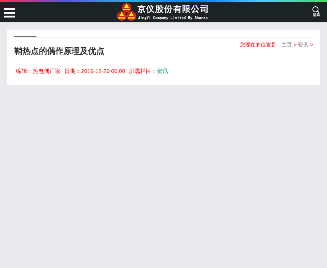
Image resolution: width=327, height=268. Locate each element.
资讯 (303, 45)
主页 (287, 45)
